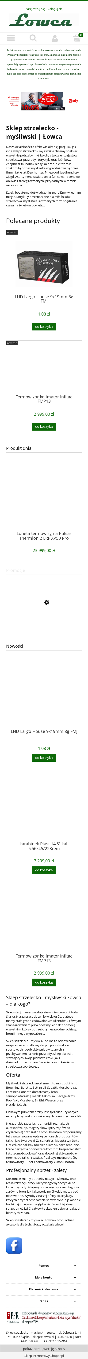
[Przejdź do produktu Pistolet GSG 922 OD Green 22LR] (44, 624)
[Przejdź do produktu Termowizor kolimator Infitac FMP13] (44, 925)
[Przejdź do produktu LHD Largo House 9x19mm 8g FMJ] (44, 701)
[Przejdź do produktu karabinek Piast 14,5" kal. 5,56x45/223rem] (44, 813)
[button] (11, 38)
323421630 (64, 1337)
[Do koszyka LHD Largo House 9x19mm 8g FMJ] (44, 758)
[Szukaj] (33, 38)
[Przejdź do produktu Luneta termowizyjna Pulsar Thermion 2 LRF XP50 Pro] (44, 503)
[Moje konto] (55, 38)
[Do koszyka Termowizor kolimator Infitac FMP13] (44, 982)
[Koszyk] (77, 38)
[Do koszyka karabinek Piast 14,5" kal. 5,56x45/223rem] (44, 870)
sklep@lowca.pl (43, 1337)
